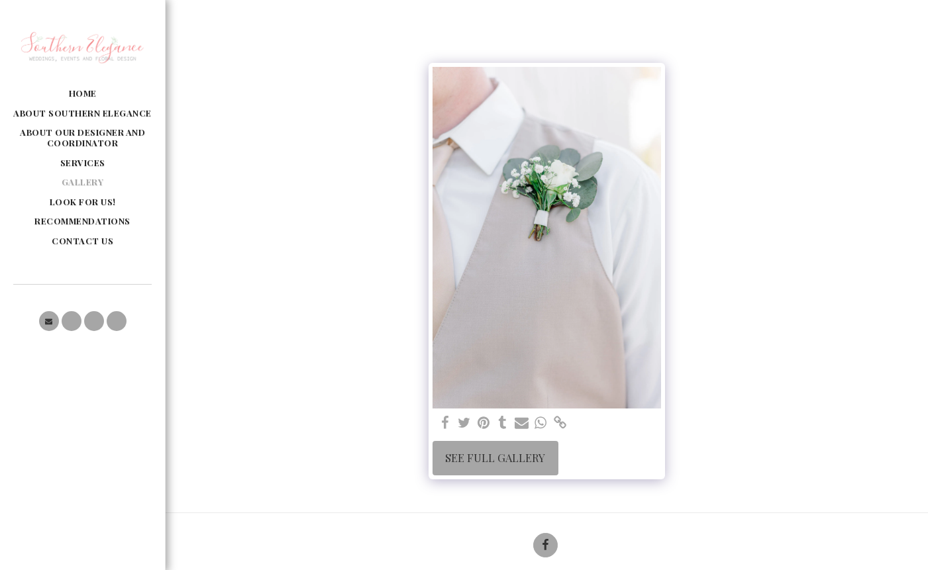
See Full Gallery (495, 457)
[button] (49, 321)
